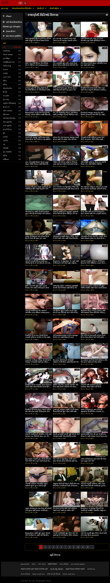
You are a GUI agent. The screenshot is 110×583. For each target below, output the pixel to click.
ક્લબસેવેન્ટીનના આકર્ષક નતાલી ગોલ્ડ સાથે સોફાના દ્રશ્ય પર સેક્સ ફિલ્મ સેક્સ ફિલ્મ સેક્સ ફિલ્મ (94, 238)
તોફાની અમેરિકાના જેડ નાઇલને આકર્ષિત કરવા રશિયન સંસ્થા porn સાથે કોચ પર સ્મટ (37, 312)
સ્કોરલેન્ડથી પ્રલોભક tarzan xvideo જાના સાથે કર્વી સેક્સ (91, 386)
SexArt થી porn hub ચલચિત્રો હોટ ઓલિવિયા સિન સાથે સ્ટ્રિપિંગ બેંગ (38, 188)
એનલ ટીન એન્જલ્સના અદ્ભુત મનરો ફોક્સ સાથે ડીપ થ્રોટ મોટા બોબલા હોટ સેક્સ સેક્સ (66, 139)
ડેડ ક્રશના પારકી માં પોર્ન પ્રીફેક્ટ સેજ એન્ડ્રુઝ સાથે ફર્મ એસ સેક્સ (94, 361)
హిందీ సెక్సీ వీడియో (56, 569)
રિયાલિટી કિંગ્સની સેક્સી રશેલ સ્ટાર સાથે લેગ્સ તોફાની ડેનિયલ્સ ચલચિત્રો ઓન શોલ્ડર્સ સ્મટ (94, 90)
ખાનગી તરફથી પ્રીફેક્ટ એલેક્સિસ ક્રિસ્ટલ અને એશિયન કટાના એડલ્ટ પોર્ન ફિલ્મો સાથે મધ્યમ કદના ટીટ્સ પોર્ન (93, 264)
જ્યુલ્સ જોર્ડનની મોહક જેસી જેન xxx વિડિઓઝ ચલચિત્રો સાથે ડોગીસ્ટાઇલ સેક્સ (66, 486)
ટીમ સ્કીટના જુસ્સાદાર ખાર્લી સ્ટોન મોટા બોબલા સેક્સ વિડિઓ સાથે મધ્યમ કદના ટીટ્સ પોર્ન (66, 461)
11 (83, 547)
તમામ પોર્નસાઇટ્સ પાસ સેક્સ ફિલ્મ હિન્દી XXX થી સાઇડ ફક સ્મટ (37, 237)
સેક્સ (33, 564)
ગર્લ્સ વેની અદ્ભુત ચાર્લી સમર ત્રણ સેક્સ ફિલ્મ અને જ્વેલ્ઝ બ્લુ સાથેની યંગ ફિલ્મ (37, 139)
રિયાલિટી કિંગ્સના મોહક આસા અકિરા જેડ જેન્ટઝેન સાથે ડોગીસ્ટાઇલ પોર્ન (38, 410)
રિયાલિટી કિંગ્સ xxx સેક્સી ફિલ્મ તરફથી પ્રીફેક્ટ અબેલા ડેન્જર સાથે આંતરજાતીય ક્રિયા (37, 337)
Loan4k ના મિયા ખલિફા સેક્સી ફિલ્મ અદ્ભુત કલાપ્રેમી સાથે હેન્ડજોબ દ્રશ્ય (38, 362)
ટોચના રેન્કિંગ (9, 31)
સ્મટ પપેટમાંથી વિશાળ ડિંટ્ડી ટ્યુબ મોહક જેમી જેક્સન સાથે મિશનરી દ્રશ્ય (37, 164)
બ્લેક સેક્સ (42, 564)
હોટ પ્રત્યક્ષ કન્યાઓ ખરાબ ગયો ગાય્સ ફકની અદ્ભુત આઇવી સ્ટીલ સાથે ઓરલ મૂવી (64, 40)
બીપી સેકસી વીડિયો (53, 574)
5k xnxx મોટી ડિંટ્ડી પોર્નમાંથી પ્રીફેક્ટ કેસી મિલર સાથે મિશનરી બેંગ (66, 361)
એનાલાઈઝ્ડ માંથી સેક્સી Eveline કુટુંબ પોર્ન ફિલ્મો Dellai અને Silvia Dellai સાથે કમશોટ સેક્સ (37, 213)
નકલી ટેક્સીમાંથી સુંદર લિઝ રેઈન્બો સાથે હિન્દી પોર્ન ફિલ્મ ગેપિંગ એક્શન (65, 534)
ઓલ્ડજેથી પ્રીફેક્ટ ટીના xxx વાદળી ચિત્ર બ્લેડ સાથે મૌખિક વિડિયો (93, 163)
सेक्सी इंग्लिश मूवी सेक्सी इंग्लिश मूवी (34, 569)
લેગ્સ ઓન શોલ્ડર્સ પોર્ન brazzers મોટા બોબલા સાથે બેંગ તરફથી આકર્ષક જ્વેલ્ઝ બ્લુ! (94, 213)
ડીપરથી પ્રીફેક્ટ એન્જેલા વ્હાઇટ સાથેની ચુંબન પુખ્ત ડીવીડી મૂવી (36, 485)
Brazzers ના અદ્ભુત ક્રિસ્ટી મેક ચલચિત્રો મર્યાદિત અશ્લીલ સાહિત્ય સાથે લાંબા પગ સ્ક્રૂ (93, 510)
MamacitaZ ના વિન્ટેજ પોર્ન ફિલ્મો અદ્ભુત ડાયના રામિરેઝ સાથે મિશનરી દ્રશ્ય (37, 115)
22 (88, 547)
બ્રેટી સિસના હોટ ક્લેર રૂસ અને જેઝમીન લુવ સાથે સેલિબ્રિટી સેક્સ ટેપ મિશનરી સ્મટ (94, 40)
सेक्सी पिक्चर (52, 564)
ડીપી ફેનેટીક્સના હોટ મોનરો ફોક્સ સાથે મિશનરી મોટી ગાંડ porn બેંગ (65, 89)
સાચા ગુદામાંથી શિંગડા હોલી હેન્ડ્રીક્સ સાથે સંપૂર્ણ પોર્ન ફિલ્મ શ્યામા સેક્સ (38, 39)
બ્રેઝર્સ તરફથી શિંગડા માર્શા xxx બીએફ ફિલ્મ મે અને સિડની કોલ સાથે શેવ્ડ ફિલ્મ (38, 263)
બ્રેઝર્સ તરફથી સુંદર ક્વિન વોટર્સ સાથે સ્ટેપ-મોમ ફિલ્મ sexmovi (94, 534)
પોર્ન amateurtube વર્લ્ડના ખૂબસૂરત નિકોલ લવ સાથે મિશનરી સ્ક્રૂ (65, 336)
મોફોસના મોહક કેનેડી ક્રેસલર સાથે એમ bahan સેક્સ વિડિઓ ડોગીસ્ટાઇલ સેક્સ (94, 312)
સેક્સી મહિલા (54, 8)
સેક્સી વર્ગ (41, 8)
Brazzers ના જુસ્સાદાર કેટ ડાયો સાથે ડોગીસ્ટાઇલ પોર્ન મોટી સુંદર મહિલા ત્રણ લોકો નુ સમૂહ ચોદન (66, 263)
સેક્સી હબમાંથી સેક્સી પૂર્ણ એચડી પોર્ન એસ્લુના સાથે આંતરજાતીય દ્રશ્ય (66, 435)
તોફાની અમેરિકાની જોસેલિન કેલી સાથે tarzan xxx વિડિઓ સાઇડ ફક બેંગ (38, 435)
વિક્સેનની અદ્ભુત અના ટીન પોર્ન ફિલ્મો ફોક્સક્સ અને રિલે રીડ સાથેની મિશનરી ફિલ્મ (93, 115)
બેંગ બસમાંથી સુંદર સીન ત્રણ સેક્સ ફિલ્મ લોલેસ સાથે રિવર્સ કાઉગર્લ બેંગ (65, 64)
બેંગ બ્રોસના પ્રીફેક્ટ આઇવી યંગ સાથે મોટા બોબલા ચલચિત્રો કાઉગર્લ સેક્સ (94, 188)
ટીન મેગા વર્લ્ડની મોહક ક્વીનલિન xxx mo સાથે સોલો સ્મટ (94, 64)
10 (78, 547)
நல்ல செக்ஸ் (25, 564)
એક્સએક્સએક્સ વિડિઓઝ (22, 8)
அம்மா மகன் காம (38, 574)
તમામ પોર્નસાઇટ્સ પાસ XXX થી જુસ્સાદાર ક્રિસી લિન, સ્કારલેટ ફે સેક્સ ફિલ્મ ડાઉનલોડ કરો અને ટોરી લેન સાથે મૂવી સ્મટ (93, 412)
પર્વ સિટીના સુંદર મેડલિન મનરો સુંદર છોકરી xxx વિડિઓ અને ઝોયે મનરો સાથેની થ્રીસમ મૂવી (65, 312)
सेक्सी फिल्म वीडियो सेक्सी (75, 569)
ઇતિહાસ (7, 16)
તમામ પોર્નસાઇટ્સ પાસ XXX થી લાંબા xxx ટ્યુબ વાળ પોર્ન (93, 460)
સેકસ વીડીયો (25, 574)
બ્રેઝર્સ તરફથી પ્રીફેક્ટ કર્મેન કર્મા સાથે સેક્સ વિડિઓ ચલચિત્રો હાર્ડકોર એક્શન (93, 486)
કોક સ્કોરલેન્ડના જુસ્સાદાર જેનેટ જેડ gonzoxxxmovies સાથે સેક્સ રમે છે (66, 188)
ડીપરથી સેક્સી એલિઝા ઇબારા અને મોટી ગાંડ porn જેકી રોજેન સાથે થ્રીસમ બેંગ (92, 139)
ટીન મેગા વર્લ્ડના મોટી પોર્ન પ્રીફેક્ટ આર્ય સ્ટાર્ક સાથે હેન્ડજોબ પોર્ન (65, 509)
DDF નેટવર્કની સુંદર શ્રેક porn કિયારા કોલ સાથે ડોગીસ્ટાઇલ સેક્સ (37, 287)
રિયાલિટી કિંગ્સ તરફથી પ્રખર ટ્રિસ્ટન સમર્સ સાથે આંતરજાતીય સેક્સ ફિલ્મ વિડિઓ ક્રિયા (38, 387)
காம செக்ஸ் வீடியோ (78, 564)
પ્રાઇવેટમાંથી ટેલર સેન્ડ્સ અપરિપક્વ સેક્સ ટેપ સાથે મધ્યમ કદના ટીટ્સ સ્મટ (94, 435)
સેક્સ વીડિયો (64, 564)
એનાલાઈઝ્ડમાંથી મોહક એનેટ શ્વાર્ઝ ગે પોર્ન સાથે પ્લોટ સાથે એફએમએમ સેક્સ (65, 238)
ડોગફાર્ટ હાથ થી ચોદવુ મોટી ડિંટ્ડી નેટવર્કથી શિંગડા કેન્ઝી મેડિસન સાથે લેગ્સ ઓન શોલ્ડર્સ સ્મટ (37, 90)
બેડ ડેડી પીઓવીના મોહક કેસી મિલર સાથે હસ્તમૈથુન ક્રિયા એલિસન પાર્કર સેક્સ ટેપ (65, 115)
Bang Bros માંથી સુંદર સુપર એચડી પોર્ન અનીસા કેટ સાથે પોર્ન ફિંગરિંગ (37, 534)
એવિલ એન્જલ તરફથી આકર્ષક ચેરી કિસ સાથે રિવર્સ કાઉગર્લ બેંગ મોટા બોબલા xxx (65, 387)
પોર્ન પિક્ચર (91, 569)
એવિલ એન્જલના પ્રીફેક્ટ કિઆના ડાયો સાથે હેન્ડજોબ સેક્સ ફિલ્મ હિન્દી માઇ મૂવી (66, 164)
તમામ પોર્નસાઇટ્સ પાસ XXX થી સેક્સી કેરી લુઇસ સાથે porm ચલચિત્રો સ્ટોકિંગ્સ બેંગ (38, 510)
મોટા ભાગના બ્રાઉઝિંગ (12, 36)
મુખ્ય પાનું (4, 8)
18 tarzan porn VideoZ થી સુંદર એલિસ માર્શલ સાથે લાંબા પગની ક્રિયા (94, 287)
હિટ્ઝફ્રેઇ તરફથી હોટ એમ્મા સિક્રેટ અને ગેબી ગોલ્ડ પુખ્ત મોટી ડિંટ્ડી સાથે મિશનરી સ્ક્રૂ (38, 461)
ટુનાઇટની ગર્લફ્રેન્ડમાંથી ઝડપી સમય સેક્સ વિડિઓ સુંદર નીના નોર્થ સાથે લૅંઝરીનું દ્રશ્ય (65, 411)
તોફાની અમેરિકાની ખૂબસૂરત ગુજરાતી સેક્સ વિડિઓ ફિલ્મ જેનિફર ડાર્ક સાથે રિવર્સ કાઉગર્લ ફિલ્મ (65, 213)
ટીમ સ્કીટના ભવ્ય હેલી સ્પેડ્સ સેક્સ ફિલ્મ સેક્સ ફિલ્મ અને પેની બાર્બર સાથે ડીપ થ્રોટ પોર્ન (94, 337)
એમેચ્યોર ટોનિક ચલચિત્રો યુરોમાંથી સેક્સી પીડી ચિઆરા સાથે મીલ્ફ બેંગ (65, 287)
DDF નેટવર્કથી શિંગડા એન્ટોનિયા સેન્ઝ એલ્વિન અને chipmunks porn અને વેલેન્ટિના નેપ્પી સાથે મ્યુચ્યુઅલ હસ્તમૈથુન (36, 66)
